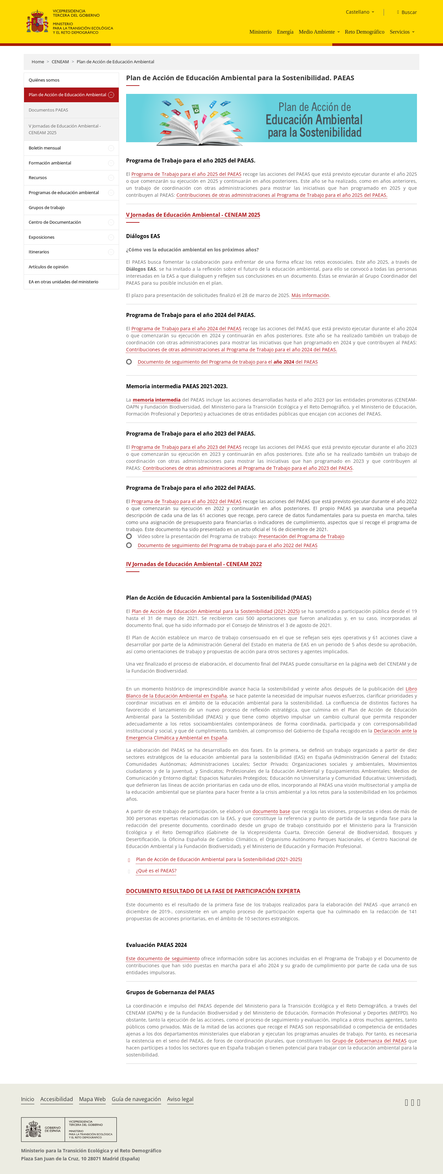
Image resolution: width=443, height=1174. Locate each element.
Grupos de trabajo (47, 207)
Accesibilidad (56, 1099)
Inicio (27, 1099)
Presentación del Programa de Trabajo (301, 536)
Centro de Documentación (55, 222)
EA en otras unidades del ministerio (63, 282)
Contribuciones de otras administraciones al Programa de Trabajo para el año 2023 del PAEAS (248, 468)
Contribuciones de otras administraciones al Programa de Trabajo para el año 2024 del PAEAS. (231, 349)
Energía (285, 32)
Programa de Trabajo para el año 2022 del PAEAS (186, 501)
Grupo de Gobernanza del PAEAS (369, 1040)
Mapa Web (92, 1099)
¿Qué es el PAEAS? (156, 870)
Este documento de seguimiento (162, 958)
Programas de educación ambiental (64, 192)
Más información (310, 295)
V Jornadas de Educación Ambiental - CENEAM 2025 (65, 129)
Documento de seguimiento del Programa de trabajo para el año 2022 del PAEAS (228, 545)
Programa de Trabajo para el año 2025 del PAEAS (186, 174)
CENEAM (60, 62)
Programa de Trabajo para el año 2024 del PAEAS (186, 328)
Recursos (38, 177)
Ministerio (261, 32)
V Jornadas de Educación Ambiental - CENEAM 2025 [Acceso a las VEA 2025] (193, 214)
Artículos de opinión (48, 267)
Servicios (400, 32)
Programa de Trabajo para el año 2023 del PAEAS (186, 447)
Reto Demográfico (365, 32)
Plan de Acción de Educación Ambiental (115, 62)
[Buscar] (404, 12)
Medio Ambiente (317, 32)
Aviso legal (180, 1099)
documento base (271, 811)
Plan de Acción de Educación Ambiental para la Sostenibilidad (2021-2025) (216, 611)
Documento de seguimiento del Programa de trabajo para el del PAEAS (228, 362)
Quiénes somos (44, 80)
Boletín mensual (45, 148)
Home (38, 62)
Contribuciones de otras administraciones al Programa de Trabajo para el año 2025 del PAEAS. (282, 195)
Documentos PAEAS (48, 110)
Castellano (357, 12)
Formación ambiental (50, 163)
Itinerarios (39, 252)
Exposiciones (41, 237)
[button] (339, 32)
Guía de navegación (136, 1099)
